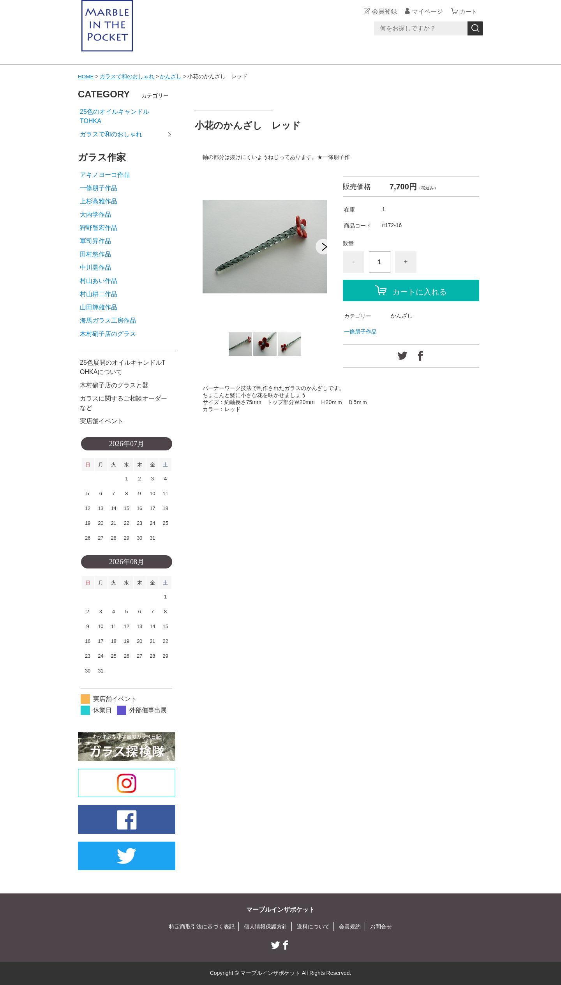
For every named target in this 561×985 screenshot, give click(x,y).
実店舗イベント (101, 421)
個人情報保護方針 (266, 926)
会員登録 (383, 11)
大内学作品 (95, 214)
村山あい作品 (98, 280)
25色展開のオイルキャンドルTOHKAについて (123, 367)
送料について (313, 926)
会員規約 (350, 926)
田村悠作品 (95, 254)
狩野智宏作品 (98, 227)
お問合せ (381, 926)
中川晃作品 (95, 267)
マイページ (426, 11)
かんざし (171, 76)
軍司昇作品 (95, 241)
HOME (86, 76)
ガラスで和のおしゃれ (127, 76)
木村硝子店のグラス (108, 333)
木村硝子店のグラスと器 (114, 385)
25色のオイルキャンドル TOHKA (127, 116)
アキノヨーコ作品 (105, 174)
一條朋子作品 (360, 331)
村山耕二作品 (98, 294)
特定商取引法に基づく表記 (202, 926)
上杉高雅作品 (98, 201)
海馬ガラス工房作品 (108, 320)
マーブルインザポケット (280, 909)
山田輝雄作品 (98, 307)
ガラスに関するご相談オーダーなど (123, 403)
